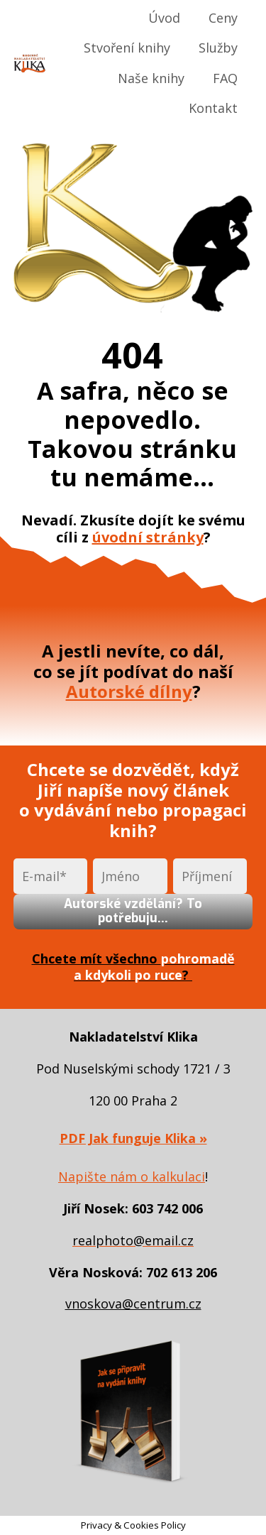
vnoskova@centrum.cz (133, 1303)
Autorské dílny (129, 691)
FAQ (225, 78)
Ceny (223, 17)
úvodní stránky (148, 537)
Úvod (164, 17)
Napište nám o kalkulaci (131, 1176)
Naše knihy (151, 78)
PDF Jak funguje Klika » (133, 1138)
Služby (218, 47)
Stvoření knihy (127, 47)
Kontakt (213, 107)
